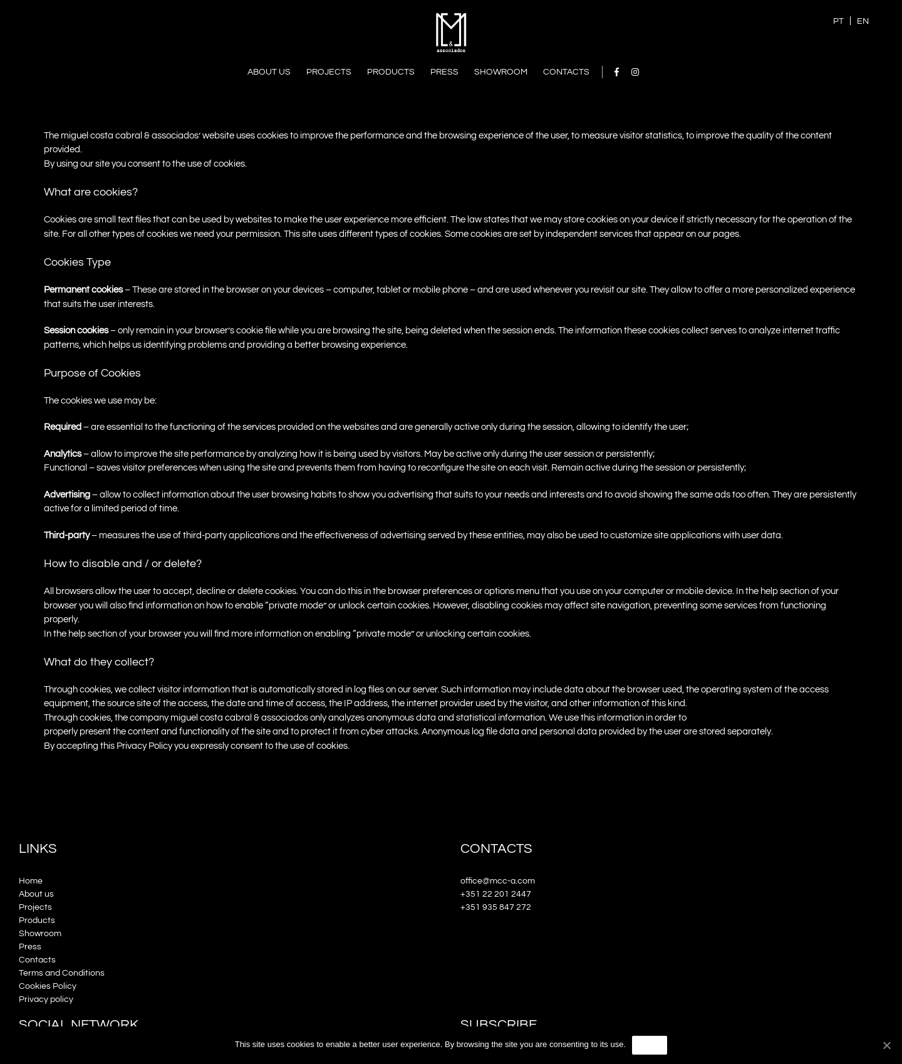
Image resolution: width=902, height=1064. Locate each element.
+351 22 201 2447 (495, 894)
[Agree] (886, 1045)
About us (36, 894)
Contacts (37, 960)
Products (37, 920)
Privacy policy (46, 999)
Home (31, 881)
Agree (649, 1044)
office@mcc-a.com (497, 881)
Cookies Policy (47, 986)
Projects (35, 907)
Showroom (40, 933)
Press (30, 946)
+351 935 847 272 (495, 907)
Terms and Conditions (62, 973)
